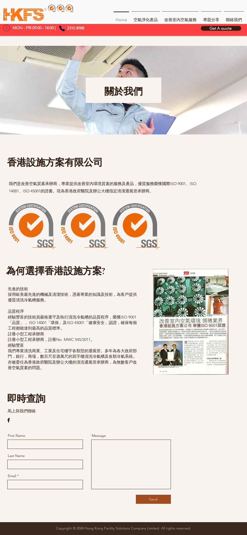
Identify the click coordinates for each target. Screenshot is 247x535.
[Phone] (62, 28)
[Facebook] (9, 420)
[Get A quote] (221, 28)
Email (12, 476)
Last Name (16, 455)
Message (99, 435)
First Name (16, 435)
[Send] (153, 499)
